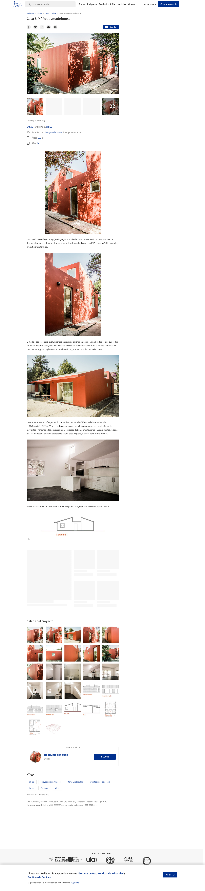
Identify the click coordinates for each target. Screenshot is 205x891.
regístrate (75, 882)
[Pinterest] (55, 27)
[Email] (48, 27)
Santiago (44, 788)
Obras (82, 4)
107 (39, 137)
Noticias (122, 4)
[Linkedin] (42, 27)
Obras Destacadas (75, 782)
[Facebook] (29, 27)
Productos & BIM (107, 4)
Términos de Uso (87, 873)
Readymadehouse (53, 132)
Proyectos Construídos (51, 782)
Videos (131, 4)
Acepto (170, 874)
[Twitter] (35, 27)
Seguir (105, 756)
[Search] (54, 4)
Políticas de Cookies (39, 877)
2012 (39, 143)
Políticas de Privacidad (111, 873)
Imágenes (92, 4)
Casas (30, 126)
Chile (49, 126)
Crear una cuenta (168, 4)
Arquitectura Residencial (100, 782)
